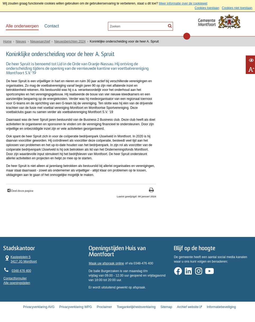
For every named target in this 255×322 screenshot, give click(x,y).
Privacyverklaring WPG (75, 307)
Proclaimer (104, 307)
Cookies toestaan (207, 8)
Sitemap (166, 307)
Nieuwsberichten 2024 (70, 41)
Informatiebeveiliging (221, 307)
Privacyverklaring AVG (38, 307)
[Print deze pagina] (151, 190)
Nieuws (21, 41)
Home (7, 41)
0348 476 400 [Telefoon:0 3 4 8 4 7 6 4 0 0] (21, 271)
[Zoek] (169, 25)
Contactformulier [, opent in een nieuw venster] (15, 278)
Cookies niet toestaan (237, 8)
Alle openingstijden (16, 283)
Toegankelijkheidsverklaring (136, 307)
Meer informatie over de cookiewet (183, 3)
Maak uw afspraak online (106, 263)
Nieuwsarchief (40, 41)
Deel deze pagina (22, 191)
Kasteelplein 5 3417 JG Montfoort (20, 259)
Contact (51, 26)
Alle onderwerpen (22, 26)
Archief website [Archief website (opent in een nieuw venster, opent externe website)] (187, 307)
